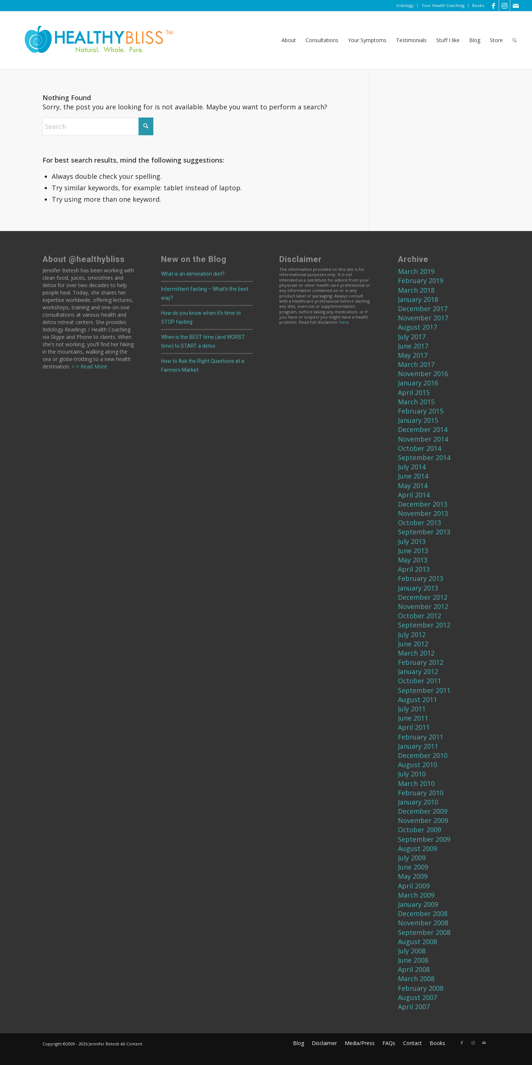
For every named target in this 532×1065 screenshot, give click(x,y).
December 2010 (422, 755)
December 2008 (422, 913)
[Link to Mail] (515, 5)
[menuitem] (405, 5)
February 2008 (420, 988)
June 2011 (413, 718)
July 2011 (412, 708)
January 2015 (418, 420)
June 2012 (413, 643)
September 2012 (424, 624)
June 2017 (413, 345)
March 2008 (416, 978)
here (344, 322)
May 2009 (412, 876)
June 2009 (413, 866)
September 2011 (424, 690)
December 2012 (422, 597)
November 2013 (423, 513)
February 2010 (420, 792)
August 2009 (417, 848)
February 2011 (420, 736)
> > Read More (88, 366)
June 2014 (413, 476)
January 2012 (418, 671)
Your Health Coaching (443, 5)
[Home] (94, 40)
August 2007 (417, 997)
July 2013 (412, 541)
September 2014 (424, 457)
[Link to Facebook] (493, 5)
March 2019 (416, 271)
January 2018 (418, 299)
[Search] (514, 40)
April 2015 (414, 392)
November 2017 (423, 317)
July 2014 (412, 466)
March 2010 (416, 783)
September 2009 (424, 839)
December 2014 (422, 429)
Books (478, 5)
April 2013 (414, 569)
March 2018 (416, 290)
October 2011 (419, 680)
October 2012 (419, 615)
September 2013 (424, 531)
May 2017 (412, 355)
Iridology (405, 5)
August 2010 (417, 764)
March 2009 (416, 895)
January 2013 (418, 587)
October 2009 (419, 829)
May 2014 (412, 485)
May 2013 (412, 559)
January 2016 (418, 382)
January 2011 (418, 746)
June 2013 (413, 550)
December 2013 (422, 504)
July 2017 (412, 336)
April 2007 (414, 1006)
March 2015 (416, 401)
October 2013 (419, 522)
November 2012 (423, 606)
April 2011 (414, 727)
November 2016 (423, 373)
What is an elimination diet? (193, 274)
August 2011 (417, 699)
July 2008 (412, 950)
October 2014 (419, 448)
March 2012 (416, 653)
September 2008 (424, 932)
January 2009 (418, 904)
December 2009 (422, 811)
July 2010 (412, 773)
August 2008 (417, 941)
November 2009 (423, 820)
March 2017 (416, 364)
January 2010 (418, 801)
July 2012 (412, 634)
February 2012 (420, 662)
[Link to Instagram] (504, 5)
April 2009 (414, 885)
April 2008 (414, 969)
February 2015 (420, 410)
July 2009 (412, 857)
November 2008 (423, 922)
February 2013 (420, 578)
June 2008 (413, 960)
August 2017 (417, 327)
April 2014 (414, 494)
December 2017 (422, 308)
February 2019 (420, 280)
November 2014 (423, 439)
